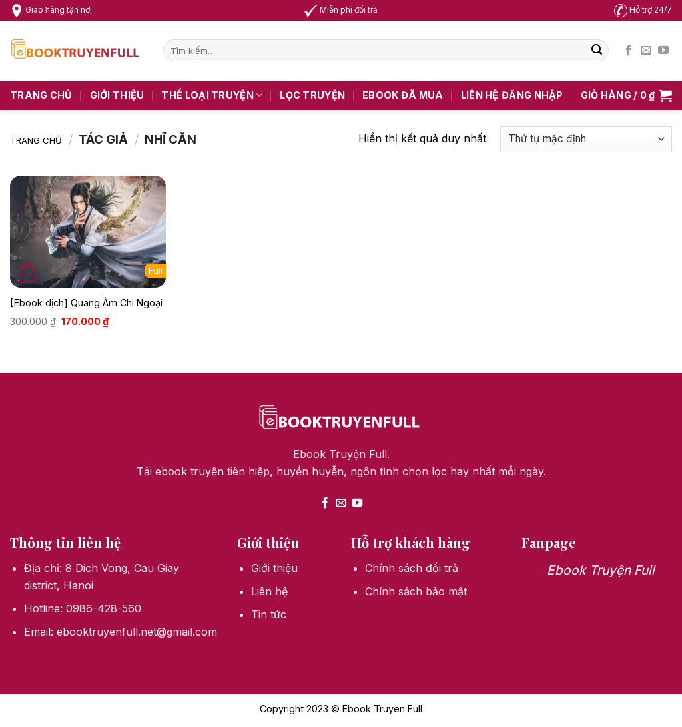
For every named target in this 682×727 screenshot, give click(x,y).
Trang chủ (41, 95)
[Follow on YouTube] (663, 51)
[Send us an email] (646, 51)
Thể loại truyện (211, 95)
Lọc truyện (312, 95)
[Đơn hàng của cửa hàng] (586, 139)
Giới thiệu (117, 95)
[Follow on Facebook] (628, 51)
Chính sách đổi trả (411, 568)
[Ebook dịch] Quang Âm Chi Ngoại (86, 302)
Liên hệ (480, 95)
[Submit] (596, 50)
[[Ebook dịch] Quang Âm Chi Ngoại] (88, 232)
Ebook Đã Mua (402, 95)
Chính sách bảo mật (416, 591)
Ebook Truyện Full (601, 570)
